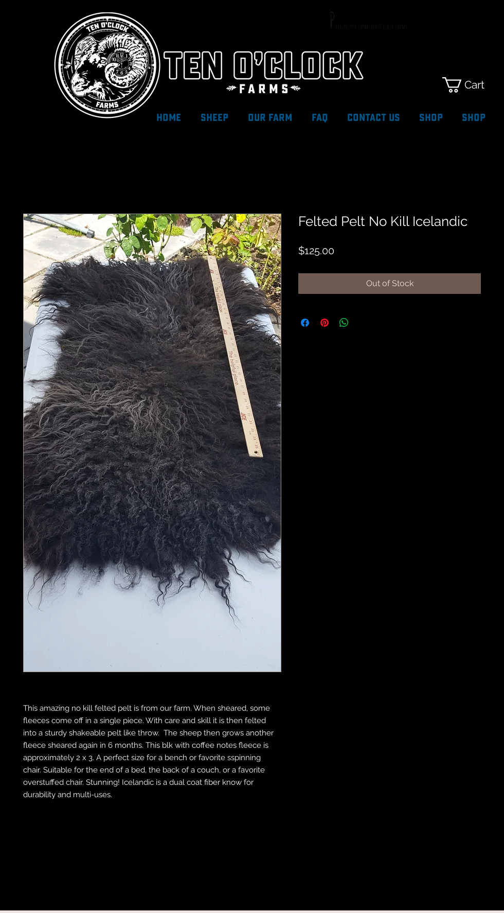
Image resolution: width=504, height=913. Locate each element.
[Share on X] (363, 323)
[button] (472, 85)
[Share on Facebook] (305, 323)
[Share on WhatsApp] (344, 323)
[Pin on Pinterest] (324, 323)
